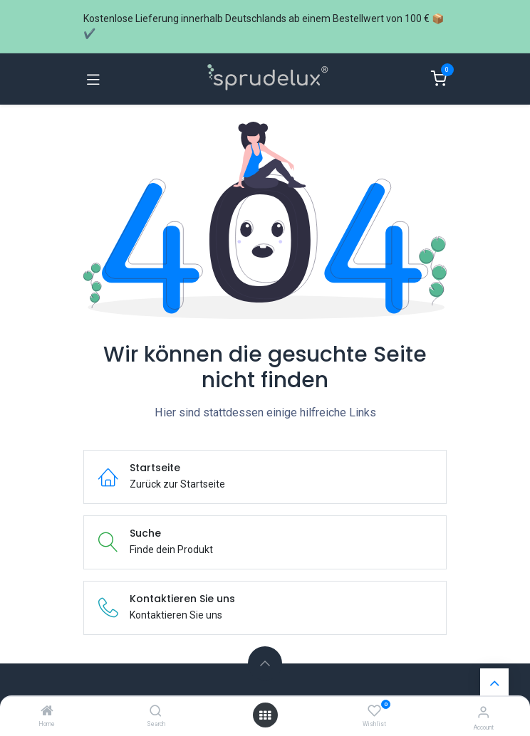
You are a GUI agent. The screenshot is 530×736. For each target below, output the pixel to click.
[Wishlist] (374, 711)
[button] (265, 663)
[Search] (155, 711)
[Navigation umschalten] (93, 79)
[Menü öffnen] (265, 715)
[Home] (47, 711)
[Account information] (483, 712)
